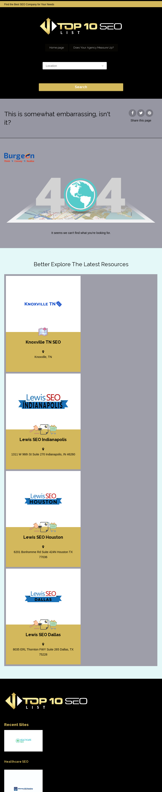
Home (20, 777)
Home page (56, 47)
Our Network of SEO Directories (127, 777)
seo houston (96, 777)
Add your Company (40, 777)
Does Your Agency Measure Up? (93, 47)
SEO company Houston (70, 777)
